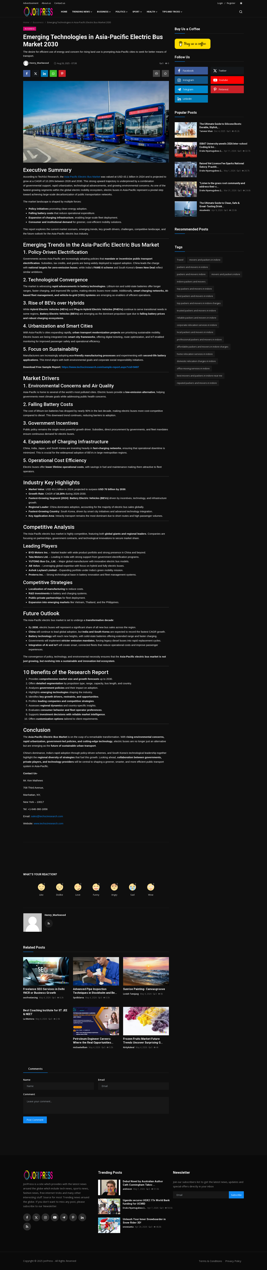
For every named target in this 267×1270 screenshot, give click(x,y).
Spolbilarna (78, 997)
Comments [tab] (35, 1069)
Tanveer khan (206, 131)
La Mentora (28, 1018)
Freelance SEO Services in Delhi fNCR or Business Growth (44, 990)
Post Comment (35, 1119)
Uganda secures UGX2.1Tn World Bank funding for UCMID (146, 1202)
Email (101, 1079)
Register (231, 3)
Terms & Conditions (210, 1261)
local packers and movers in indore (195, 332)
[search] (241, 12)
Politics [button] (122, 11)
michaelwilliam (80, 1047)
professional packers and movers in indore (199, 339)
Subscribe (236, 1195)
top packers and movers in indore (194, 288)
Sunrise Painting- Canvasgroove (144, 989)
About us (46, 3)
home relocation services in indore (195, 354)
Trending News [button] (82, 11)
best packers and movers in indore (195, 296)
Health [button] (152, 11)
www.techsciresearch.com (48, 823)
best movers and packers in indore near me (199, 375)
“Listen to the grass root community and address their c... (222, 185)
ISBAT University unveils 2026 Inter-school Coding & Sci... (223, 145)
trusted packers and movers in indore (196, 310)
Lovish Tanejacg (131, 993)
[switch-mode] (241, 3)
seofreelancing (30, 997)
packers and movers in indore (192, 267)
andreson (127, 1189)
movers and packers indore (225, 274)
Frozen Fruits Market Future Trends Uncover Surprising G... (143, 1040)
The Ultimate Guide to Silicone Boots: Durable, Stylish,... (220, 126)
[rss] (27, 1226)
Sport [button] (137, 11)
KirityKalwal (128, 1047)
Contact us (59, 3)
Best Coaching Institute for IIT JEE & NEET (45, 1012)
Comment (29, 1094)
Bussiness (38, 22)
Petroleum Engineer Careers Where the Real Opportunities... (93, 1040)
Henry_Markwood (55, 915)
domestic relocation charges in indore (196, 361)
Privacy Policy (233, 1261)
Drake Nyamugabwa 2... (211, 150)
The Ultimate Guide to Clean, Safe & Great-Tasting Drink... (219, 205)
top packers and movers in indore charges (199, 303)
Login (220, 3)
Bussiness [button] (104, 11)
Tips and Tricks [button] (172, 11)
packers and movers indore (191, 274)
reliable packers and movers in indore (196, 317)
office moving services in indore (193, 368)
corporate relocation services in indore (197, 325)
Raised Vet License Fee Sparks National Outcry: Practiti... (221, 165)
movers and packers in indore (204, 259)
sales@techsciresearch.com (47, 816)
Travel (180, 259)
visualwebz (204, 210)
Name (26, 1079)
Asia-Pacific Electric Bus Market (82, 176)
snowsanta (128, 1226)
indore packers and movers (191, 281)
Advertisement (30, 3)
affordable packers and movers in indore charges (202, 346)
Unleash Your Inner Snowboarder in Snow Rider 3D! (144, 1221)
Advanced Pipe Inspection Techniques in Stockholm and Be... (95, 990)
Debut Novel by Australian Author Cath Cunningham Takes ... (143, 1183)
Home (64, 11)
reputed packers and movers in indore (197, 382)
